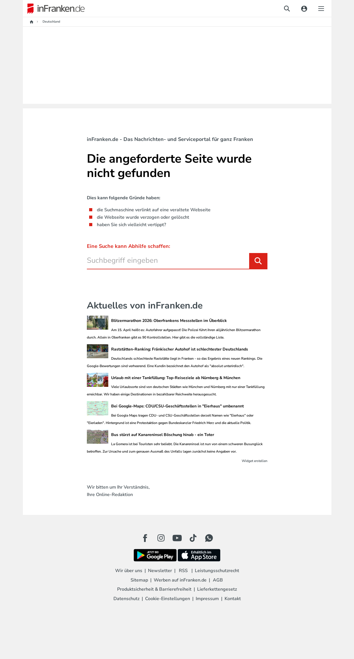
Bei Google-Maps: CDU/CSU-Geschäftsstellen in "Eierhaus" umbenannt (177, 406)
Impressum (207, 599)
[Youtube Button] (177, 538)
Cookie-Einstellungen (167, 599)
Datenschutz (126, 599)
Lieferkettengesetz (217, 589)
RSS (183, 571)
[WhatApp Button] (209, 538)
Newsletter (160, 571)
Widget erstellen (254, 461)
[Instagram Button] (161, 539)
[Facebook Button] (145, 538)
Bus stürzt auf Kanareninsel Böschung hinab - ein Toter (162, 434)
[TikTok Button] (193, 538)
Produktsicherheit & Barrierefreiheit (154, 589)
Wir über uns (128, 571)
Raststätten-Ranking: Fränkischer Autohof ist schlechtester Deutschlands (179, 349)
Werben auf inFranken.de (180, 580)
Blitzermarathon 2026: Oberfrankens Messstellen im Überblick (169, 320)
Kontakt (233, 599)
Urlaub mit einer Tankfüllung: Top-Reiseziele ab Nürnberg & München (175, 378)
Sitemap (139, 580)
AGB (218, 580)
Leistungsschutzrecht (217, 571)
